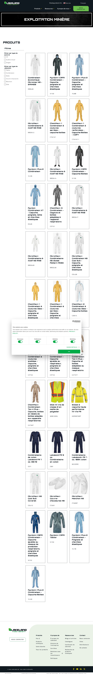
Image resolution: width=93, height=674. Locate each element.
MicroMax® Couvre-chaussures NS (57, 498)
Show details (72, 347)
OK (69, 351)
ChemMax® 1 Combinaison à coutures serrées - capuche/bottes (57, 127)
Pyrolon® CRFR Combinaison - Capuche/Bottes (80, 171)
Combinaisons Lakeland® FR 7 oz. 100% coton (79, 457)
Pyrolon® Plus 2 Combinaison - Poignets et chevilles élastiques (80, 539)
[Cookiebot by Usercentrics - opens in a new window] (73, 321)
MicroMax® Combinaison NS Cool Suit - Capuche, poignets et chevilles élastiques (80, 263)
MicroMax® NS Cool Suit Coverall (35, 498)
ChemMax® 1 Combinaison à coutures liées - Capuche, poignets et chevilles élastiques (35, 311)
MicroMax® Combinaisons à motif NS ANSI (35, 125)
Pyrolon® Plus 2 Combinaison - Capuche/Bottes (36, 592)
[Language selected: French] (83, 3)
